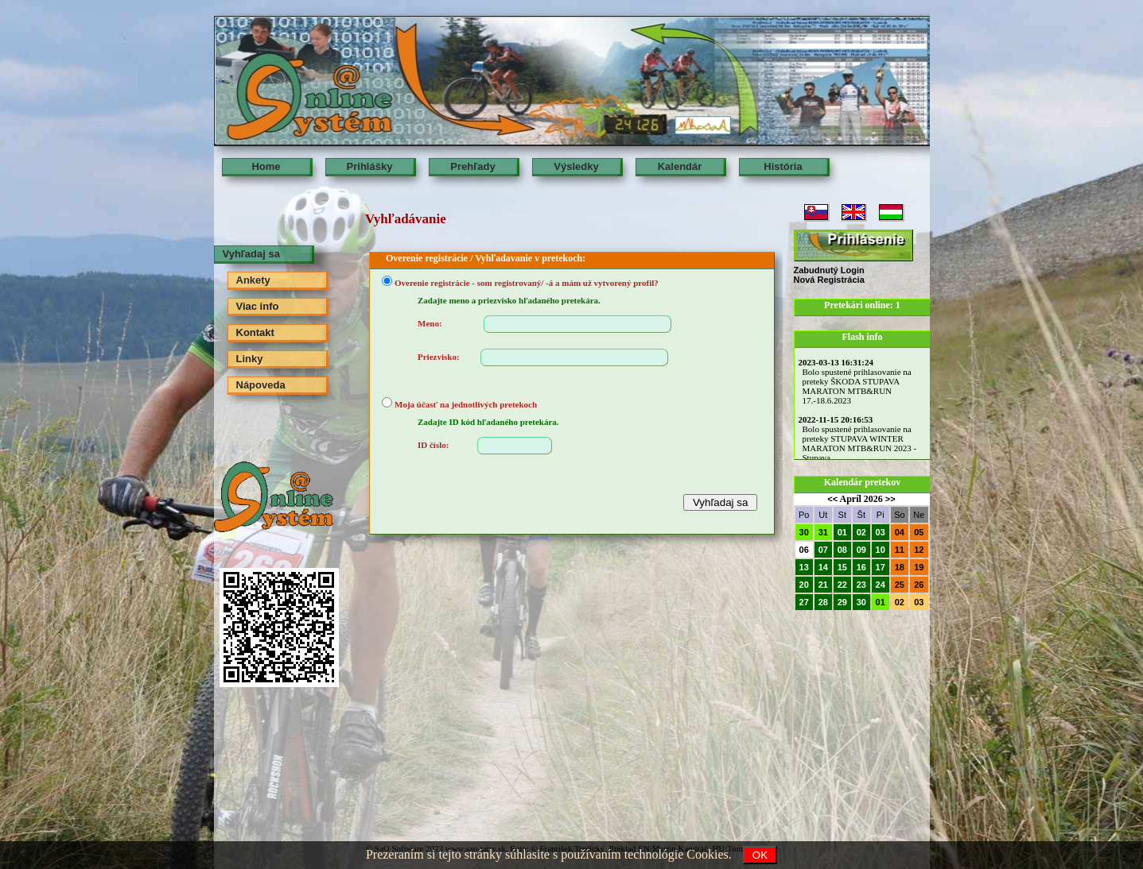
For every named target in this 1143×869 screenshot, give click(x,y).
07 (823, 549)
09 (861, 549)
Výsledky (576, 166)
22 (842, 584)
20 (804, 584)
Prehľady (472, 166)
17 (880, 567)
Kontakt (255, 332)
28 (823, 602)
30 (804, 532)
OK (760, 855)
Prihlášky (370, 166)
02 (861, 532)
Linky (249, 359)
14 (823, 567)
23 (861, 584)
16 (861, 567)
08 (842, 549)
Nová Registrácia (829, 279)
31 (823, 532)
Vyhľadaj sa (251, 254)
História (783, 166)
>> (890, 499)
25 (899, 584)
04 (899, 532)
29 (842, 602)
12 (918, 549)
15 (842, 567)
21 (823, 584)
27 (804, 602)
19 (918, 567)
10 (880, 549)
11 (899, 549)
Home (265, 166)
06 (804, 549)
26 (918, 584)
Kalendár (680, 166)
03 (880, 532)
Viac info (257, 306)
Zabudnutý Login (829, 270)
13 (804, 567)
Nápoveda (261, 385)
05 (918, 532)
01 (842, 532)
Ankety (253, 280)
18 (899, 567)
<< (832, 499)
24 (880, 584)
